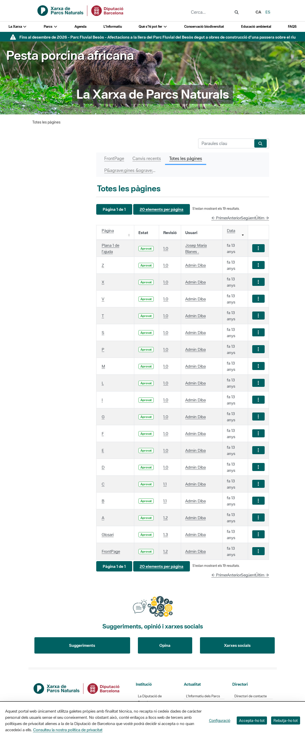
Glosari (108, 534)
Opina (164, 645)
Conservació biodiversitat (204, 26)
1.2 (165, 517)
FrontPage (111, 551)
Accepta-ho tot (252, 720)
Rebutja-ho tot (285, 720)
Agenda (80, 26)
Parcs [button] (50, 26)
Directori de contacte (250, 696)
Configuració (219, 720)
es (267, 12)
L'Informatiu (112, 26)
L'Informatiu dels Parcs (203, 696)
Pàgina (108, 230)
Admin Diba (195, 265)
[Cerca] (225, 143)
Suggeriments (82, 645)
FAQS (292, 26)
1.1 (165, 484)
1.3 (165, 534)
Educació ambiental (256, 26)
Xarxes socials (237, 645)
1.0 (165, 248)
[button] (114, 209)
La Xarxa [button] (18, 26)
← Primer (219, 217)
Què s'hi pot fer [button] (153, 26)
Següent (248, 217)
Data (231, 230)
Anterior (234, 217)
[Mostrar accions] (258, 248)
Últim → (262, 217)
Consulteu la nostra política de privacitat (67, 729)
